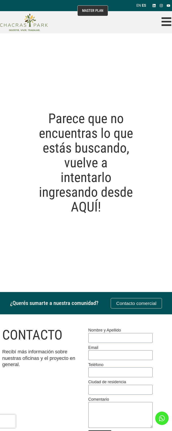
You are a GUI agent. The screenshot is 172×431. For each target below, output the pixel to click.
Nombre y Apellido (104, 330)
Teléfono (96, 365)
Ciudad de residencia (107, 382)
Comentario (98, 399)
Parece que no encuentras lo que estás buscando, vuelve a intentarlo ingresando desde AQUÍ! (86, 163)
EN (138, 5)
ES (144, 5)
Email (93, 347)
